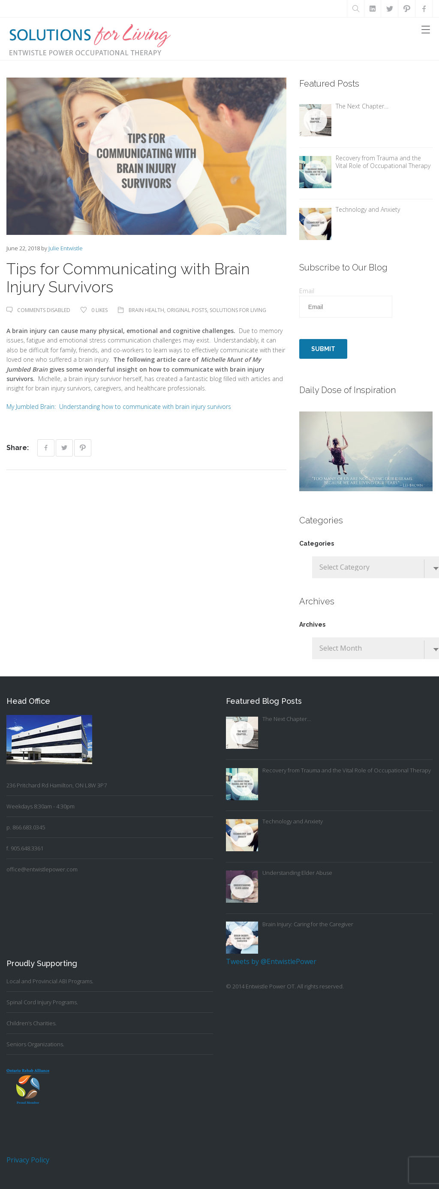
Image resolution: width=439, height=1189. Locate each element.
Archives (312, 624)
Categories (316, 543)
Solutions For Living (238, 310)
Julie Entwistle (65, 248)
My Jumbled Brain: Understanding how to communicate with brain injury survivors (118, 406)
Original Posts (187, 310)
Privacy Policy (27, 1160)
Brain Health (146, 310)
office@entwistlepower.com (42, 869)
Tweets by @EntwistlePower (271, 961)
